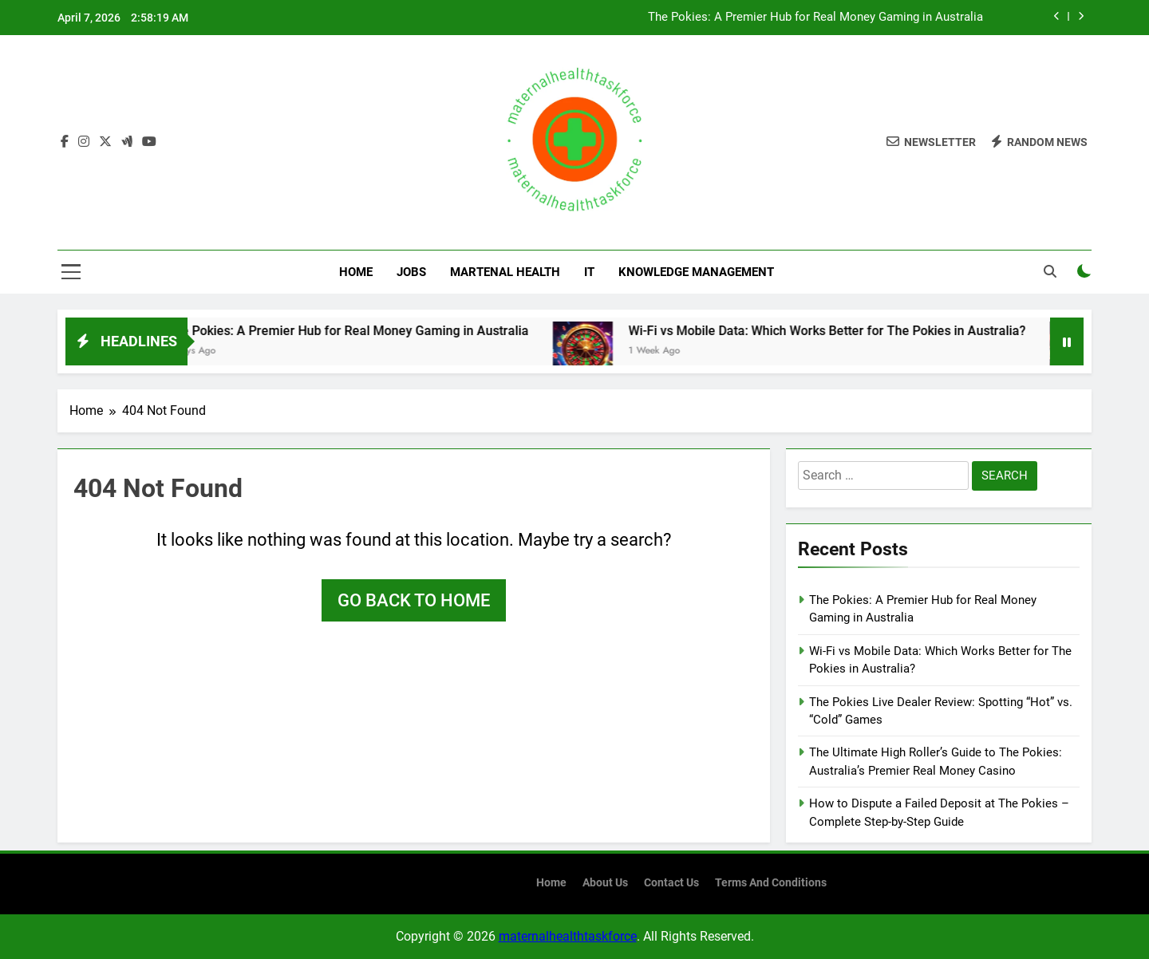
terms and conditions (771, 883)
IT (589, 272)
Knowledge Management (696, 272)
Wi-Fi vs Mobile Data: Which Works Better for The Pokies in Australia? (889, 330)
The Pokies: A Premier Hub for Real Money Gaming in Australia (815, 17)
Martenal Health (505, 272)
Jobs (411, 272)
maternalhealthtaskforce (568, 936)
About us (605, 883)
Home (356, 272)
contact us (671, 883)
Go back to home (414, 600)
